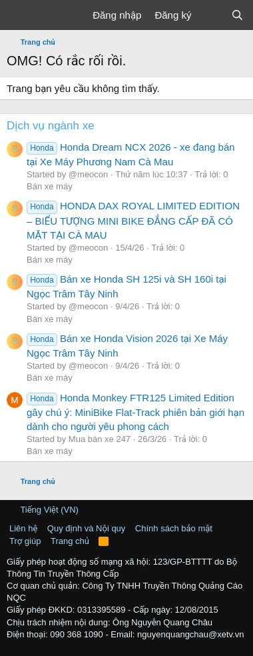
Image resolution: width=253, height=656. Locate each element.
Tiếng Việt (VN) (44, 510)
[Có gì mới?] (211, 15)
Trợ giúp (25, 541)
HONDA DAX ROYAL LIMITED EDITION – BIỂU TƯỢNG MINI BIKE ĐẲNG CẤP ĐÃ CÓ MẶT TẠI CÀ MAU (133, 220)
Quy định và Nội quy (86, 528)
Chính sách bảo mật (173, 528)
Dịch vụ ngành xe (51, 125)
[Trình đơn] (18, 15)
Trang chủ (70, 541)
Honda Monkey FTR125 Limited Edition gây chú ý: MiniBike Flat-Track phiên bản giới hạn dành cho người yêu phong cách (135, 412)
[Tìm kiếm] (237, 15)
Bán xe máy (50, 186)
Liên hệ (23, 528)
